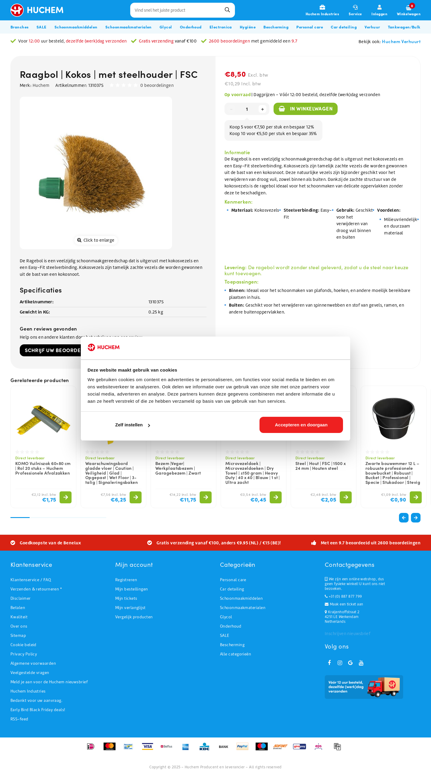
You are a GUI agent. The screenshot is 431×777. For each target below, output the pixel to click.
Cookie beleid (23, 644)
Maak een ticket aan (344, 604)
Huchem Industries (28, 691)
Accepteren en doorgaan (301, 424)
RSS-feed (19, 719)
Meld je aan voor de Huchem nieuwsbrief (49, 681)
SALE (224, 635)
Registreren (126, 579)
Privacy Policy (23, 654)
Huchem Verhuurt (401, 41)
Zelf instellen (132, 424)
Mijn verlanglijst (130, 607)
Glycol (226, 617)
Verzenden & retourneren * (36, 589)
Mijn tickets (126, 598)
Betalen (17, 607)
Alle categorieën (235, 654)
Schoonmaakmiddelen (241, 598)
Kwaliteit (19, 617)
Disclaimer (20, 598)
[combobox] (182, 10)
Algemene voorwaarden (33, 663)
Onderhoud (230, 626)
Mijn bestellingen (131, 589)
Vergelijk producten (134, 617)
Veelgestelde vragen (29, 672)
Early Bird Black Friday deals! (37, 709)
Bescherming (232, 644)
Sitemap (18, 635)
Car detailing (232, 589)
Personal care (233, 579)
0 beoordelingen (157, 85)
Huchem (41, 85)
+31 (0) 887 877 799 (343, 596)
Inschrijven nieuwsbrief (347, 633)
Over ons (19, 626)
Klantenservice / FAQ (30, 579)
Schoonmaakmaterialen (242, 607)
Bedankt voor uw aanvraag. (36, 700)
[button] (416, 517)
